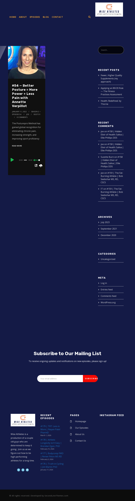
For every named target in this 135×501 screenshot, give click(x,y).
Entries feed (107, 289)
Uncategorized (108, 259)
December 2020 (108, 235)
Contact (57, 17)
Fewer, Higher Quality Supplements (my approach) (111, 78)
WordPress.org (108, 302)
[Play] (12, 159)
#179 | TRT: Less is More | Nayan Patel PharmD (50, 429)
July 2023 (105, 222)
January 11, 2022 (19, 111)
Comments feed (108, 296)
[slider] (38, 162)
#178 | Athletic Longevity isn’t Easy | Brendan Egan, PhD (51, 443)
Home (12, 17)
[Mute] (34, 160)
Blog (46, 17)
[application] (26, 160)
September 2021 (109, 228)
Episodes (35, 17)
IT (102, 188)
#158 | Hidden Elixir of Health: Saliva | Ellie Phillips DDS (112, 134)
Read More (17, 146)
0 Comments (22, 117)
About (23, 17)
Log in (104, 283)
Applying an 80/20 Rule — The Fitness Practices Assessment (112, 91)
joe (27, 114)
